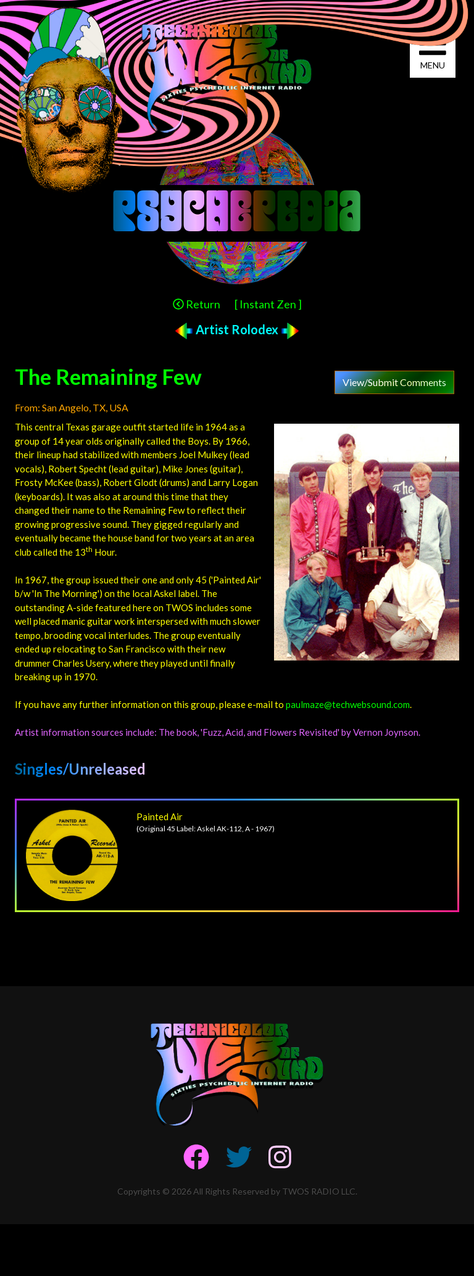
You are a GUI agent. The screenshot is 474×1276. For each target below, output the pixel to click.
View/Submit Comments (394, 382)
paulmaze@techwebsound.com (348, 704)
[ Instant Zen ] (268, 304)
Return (196, 304)
